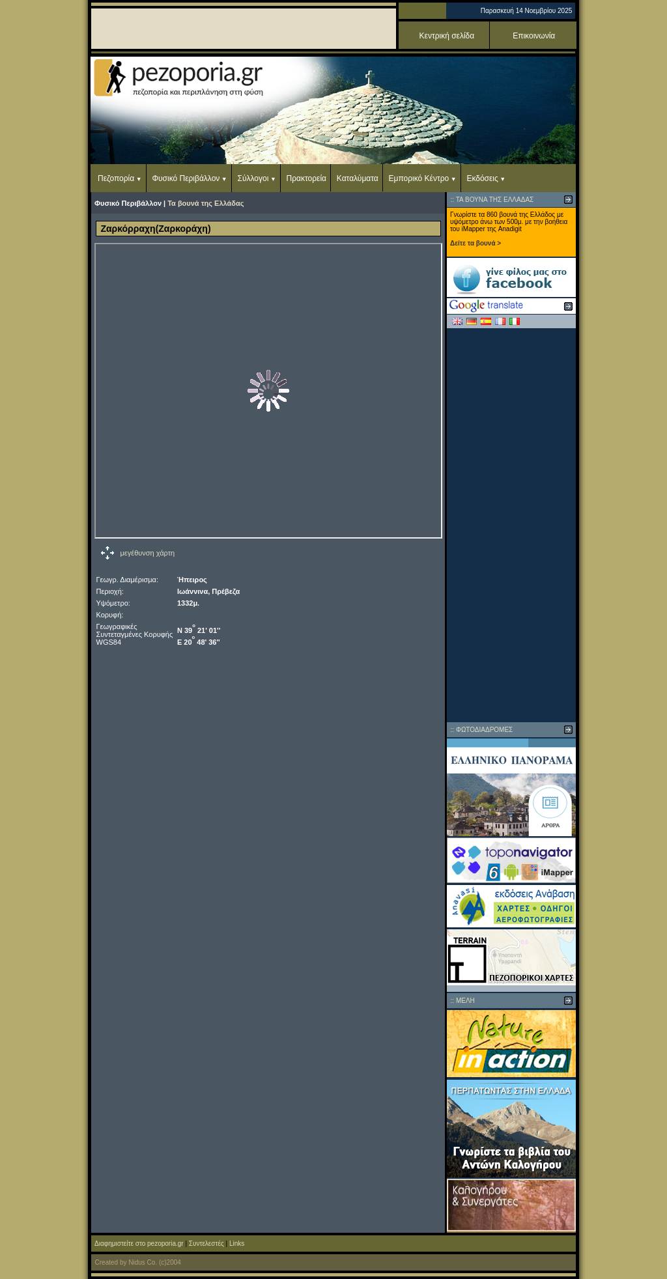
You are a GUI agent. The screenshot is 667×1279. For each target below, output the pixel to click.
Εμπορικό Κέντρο (419, 178)
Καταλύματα (357, 178)
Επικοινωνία (534, 35)
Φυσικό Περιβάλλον (186, 178)
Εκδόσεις (482, 178)
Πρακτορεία (306, 178)
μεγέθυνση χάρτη (148, 553)
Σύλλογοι (253, 178)
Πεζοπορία (116, 178)
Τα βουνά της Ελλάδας (205, 203)
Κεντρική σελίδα (447, 35)
